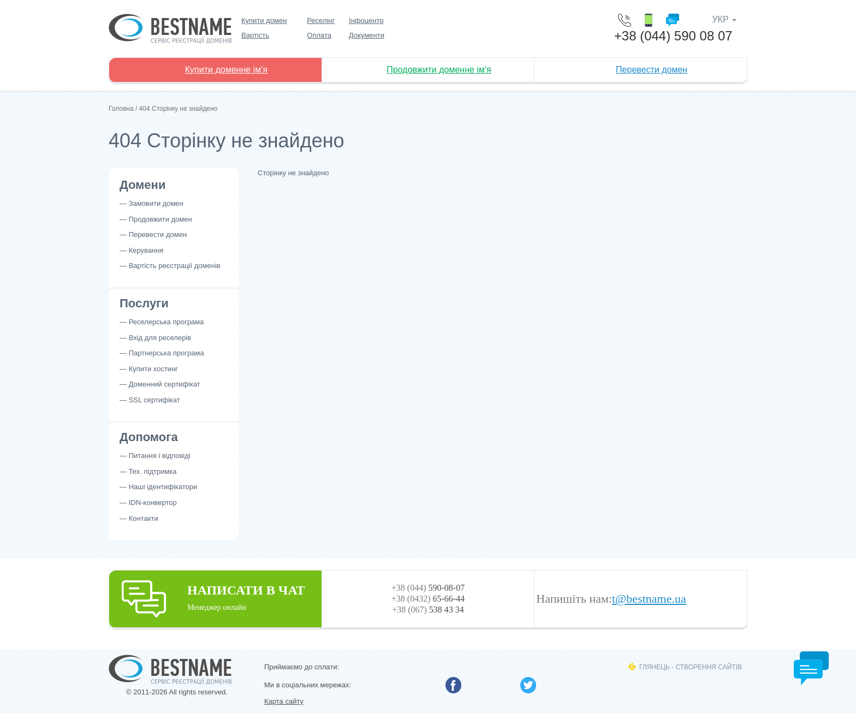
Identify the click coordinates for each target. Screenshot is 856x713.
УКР (724, 19)
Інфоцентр (366, 20)
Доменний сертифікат (164, 384)
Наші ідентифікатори (163, 487)
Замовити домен (156, 203)
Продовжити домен (160, 219)
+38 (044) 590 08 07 (673, 35)
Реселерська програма (166, 322)
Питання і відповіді (160, 455)
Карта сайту (284, 701)
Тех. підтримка (153, 471)
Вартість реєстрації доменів (175, 266)
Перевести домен (651, 69)
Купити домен (264, 20)
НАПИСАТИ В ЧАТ (215, 597)
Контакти (143, 518)
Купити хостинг (153, 369)
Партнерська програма (166, 353)
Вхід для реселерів (160, 338)
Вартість (255, 35)
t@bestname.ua (649, 598)
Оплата (319, 35)
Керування (146, 250)
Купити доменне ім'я (226, 69)
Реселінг (321, 20)
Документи (366, 35)
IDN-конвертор (153, 502)
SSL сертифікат (154, 400)
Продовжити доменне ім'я (439, 69)
